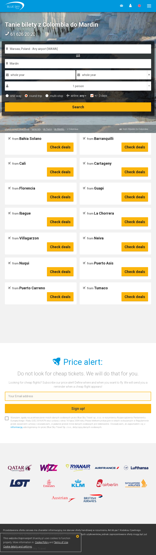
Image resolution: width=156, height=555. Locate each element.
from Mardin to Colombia (135, 129)
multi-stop (54, 96)
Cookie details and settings (17, 546)
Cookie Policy (42, 542)
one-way (13, 96)
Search (78, 107)
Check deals (60, 147)
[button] (130, 6)
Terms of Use (61, 542)
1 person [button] (78, 86)
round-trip (33, 96)
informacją (16, 427)
